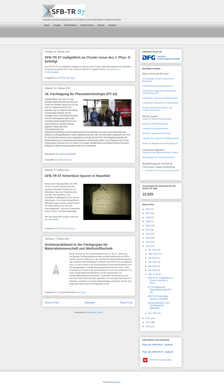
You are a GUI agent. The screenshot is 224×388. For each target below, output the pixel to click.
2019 (148, 221)
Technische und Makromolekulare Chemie (160, 152)
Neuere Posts (52, 302)
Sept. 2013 (153, 254)
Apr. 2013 (153, 270)
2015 (148, 238)
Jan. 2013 (153, 313)
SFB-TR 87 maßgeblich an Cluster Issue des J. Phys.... (160, 280)
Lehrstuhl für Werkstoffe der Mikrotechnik (160, 103)
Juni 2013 (153, 262)
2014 (148, 242)
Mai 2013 (152, 266)
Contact (112, 25)
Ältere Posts (126, 302)
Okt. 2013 (153, 250)
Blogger (117, 382)
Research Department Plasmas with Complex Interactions (157, 109)
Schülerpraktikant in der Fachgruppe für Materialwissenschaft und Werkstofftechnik (79, 246)
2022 (148, 209)
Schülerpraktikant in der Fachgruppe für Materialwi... (159, 305)
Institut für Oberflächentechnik (155, 124)
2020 (148, 217)
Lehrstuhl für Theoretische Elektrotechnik (162, 170)
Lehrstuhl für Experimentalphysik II (157, 86)
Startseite (89, 302)
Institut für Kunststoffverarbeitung (156, 119)
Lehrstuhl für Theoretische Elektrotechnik (160, 98)
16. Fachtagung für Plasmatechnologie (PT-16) (81, 94)
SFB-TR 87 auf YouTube (160, 360)
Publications (70, 25)
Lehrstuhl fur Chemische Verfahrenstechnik (160, 138)
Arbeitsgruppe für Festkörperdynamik (158, 157)
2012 (148, 318)
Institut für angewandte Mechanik (156, 133)
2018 (148, 225)
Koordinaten (53, 219)
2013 (148, 246)
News (47, 25)
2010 (148, 326)
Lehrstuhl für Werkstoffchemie (155, 128)
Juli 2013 (152, 258)
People (57, 25)
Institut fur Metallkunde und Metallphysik (160, 143)
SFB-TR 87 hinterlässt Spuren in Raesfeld (77, 176)
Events (101, 25)
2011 (148, 322)
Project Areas (87, 25)
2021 (148, 213)
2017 (148, 230)
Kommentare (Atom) (94, 312)
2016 (148, 234)
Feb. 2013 (153, 274)
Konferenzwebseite (67, 154)
